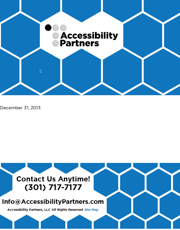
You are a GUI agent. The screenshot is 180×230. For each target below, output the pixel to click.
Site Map (91, 209)
